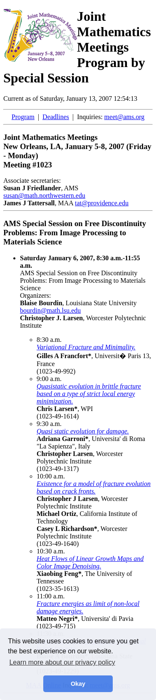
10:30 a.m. (51, 551)
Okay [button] (78, 683)
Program (23, 116)
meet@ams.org (124, 116)
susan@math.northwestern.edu (44, 195)
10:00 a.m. (51, 476)
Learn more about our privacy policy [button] (62, 662)
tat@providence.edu (102, 203)
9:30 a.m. (49, 423)
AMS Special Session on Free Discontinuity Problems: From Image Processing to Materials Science (83, 272)
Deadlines (55, 116)
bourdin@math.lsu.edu (50, 310)
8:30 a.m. (49, 339)
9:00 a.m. (49, 378)
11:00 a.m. (50, 596)
